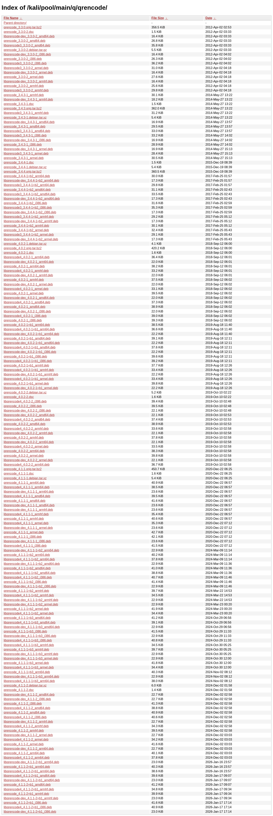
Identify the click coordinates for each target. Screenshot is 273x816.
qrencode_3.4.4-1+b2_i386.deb (25, 203)
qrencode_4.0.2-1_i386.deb (23, 320)
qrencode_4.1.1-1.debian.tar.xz (25, 478)
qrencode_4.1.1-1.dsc (19, 473)
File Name (11, 18)
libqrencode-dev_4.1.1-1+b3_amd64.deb (32, 627)
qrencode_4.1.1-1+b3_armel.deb (26, 663)
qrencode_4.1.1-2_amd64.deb (24, 712)
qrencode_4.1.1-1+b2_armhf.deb (26, 590)
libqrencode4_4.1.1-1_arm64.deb (27, 487)
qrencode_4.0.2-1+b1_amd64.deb (27, 338)
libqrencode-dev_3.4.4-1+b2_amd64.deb (32, 198)
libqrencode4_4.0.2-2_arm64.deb (27, 464)
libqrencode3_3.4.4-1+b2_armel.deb (29, 234)
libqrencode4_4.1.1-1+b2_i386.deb (28, 577)
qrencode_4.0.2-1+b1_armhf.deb (26, 365)
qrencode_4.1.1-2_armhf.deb (24, 730)
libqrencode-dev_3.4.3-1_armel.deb (28, 149)
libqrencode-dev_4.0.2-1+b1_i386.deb (30, 351)
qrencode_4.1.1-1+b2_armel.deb (26, 608)
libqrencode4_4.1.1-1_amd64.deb (27, 496)
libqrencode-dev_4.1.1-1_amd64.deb (29, 505)
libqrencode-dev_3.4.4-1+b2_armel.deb (31, 239)
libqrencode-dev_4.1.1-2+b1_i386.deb (30, 811)
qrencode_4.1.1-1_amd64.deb (24, 500)
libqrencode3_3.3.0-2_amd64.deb (27, 45)
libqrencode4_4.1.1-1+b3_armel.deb (29, 667)
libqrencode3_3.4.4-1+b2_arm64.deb (29, 185)
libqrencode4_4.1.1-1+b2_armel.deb (29, 613)
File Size (157, 18)
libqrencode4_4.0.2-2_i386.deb (25, 401)
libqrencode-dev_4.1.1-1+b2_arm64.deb (31, 550)
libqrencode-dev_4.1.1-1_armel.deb (28, 527)
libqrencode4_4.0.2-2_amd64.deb (27, 419)
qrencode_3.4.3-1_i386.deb (23, 144)
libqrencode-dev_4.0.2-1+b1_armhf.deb (31, 374)
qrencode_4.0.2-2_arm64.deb (24, 451)
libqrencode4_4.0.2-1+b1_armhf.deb (29, 370)
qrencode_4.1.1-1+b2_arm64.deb (27, 554)
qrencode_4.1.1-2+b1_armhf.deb (26, 793)
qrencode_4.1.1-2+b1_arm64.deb (27, 766)
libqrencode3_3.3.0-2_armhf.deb (26, 90)
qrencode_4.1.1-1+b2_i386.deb (25, 581)
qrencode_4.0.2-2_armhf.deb (24, 437)
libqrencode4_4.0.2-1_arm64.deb (27, 257)
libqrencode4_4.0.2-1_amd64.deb (27, 302)
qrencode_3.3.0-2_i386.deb (23, 58)
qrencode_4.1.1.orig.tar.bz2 (23, 469)
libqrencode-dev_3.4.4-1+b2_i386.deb (30, 212)
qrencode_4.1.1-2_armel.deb (24, 744)
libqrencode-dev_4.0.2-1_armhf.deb (28, 275)
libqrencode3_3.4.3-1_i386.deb (25, 135)
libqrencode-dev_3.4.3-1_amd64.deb (29, 122)
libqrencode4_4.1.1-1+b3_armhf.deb (29, 645)
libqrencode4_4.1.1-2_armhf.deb (26, 726)
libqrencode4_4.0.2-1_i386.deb (25, 315)
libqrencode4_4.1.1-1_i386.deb (25, 545)
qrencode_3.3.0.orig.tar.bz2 (23, 27)
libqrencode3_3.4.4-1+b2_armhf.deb (29, 216)
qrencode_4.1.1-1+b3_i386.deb (25, 631)
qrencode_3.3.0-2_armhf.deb (24, 85)
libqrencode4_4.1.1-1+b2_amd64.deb (29, 573)
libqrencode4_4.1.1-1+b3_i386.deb (28, 640)
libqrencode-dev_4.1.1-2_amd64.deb (29, 694)
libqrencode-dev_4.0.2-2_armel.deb (28, 460)
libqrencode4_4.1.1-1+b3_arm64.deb (29, 681)
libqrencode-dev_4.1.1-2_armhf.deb (28, 721)
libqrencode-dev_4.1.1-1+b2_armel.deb (31, 604)
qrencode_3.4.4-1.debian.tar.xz (25, 167)
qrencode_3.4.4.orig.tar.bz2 (23, 171)
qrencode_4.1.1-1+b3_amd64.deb (27, 617)
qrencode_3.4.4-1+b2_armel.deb (26, 230)
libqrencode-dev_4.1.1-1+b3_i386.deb (30, 636)
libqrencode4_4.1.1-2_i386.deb (25, 717)
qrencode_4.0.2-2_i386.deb (23, 406)
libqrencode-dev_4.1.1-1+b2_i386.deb (30, 586)
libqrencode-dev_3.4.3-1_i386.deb (27, 140)
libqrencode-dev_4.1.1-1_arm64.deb (29, 491)
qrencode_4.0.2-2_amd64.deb (24, 424)
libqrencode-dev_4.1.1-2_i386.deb (27, 699)
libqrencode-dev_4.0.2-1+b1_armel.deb (31, 388)
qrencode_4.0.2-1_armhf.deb (24, 279)
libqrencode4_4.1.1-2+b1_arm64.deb (29, 771)
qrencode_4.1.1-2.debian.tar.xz (25, 685)
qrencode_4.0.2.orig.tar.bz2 (23, 248)
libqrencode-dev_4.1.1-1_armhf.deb (28, 509)
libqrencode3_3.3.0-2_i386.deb (25, 63)
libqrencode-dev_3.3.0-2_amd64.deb (29, 36)
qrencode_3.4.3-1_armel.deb (24, 158)
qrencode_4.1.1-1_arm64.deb (24, 482)
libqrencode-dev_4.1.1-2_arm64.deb (29, 748)
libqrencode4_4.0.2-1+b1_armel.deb (29, 378)
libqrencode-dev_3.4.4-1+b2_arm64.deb (31, 180)
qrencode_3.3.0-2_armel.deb (24, 77)
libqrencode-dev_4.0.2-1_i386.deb (27, 311)
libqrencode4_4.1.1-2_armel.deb (26, 739)
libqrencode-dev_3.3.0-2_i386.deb (27, 54)
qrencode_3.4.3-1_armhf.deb (24, 95)
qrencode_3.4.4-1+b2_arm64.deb (27, 176)
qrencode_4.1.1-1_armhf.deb (24, 518)
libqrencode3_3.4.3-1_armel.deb (26, 153)
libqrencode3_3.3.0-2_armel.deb (26, 68)
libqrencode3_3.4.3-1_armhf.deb (26, 113)
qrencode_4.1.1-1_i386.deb (23, 536)
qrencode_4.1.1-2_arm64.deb (24, 753)
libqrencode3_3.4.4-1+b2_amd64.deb (29, 194)
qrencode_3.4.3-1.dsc (19, 104)
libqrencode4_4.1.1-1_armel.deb (26, 523)
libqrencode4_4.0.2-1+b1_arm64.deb (29, 329)
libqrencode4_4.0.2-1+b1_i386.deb (28, 361)
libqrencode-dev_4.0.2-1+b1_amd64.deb (32, 343)
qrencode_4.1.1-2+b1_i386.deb (25, 802)
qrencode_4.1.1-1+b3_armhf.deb (26, 649)
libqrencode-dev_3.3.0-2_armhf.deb (28, 81)
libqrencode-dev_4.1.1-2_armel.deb (28, 735)
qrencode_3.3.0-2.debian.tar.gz (25, 50)
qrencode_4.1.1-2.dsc (19, 690)
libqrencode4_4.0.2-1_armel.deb (26, 288)
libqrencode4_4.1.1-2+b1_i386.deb (28, 807)
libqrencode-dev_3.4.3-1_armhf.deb (28, 99)
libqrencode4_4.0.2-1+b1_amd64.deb (29, 347)
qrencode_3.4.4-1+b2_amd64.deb (27, 189)
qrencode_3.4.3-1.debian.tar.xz (25, 117)
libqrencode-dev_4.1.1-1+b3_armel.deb (31, 658)
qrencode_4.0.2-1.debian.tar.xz (25, 243)
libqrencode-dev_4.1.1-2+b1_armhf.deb (31, 798)
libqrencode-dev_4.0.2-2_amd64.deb (29, 415)
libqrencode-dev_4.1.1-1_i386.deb (27, 541)
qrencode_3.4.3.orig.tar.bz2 (23, 108)
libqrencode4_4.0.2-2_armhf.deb (26, 428)
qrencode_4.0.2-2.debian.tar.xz (25, 392)
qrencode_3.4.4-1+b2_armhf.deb (26, 225)
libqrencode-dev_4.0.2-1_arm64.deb (29, 261)
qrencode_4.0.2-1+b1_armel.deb (26, 383)
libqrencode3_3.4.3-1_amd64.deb (27, 131)
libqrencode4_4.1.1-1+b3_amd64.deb (29, 622)
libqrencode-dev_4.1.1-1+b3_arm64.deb (31, 676)
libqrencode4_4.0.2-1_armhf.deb (26, 270)
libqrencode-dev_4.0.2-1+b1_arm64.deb (31, 334)
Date (208, 18)
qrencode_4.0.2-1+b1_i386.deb (25, 356)
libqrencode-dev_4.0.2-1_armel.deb (28, 284)
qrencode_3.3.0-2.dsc (19, 31)
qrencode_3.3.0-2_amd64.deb (24, 40)
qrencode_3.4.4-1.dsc (19, 162)
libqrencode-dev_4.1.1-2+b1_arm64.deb (31, 762)
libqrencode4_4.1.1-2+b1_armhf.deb (29, 789)
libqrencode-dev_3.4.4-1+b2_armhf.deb (31, 221)
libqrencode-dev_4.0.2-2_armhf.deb (28, 433)
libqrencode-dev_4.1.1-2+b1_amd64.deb (32, 780)
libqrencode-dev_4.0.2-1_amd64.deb (29, 297)
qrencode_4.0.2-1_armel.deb (24, 293)
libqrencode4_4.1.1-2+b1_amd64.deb (29, 775)
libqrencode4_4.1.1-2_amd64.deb (27, 708)
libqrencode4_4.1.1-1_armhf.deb (26, 514)
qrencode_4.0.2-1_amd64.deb (24, 306)
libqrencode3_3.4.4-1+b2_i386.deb (28, 207)
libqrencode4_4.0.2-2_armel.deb (26, 446)
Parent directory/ (15, 22)
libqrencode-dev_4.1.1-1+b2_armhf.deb (31, 600)
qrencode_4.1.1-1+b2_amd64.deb (27, 568)
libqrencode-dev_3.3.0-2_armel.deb (28, 72)
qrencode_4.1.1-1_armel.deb (24, 532)
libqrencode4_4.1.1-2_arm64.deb (27, 757)
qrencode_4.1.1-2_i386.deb (23, 703)
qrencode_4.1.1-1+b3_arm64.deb (27, 672)
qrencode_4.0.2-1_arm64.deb (24, 266)
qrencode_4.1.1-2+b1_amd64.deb (27, 784)
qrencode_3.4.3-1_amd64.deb (24, 126)
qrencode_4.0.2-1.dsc (19, 252)
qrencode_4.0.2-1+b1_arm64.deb (27, 324)
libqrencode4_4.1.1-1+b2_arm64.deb (29, 559)
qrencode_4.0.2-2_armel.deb (24, 455)
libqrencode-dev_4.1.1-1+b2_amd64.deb (32, 563)
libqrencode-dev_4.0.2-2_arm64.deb (29, 442)
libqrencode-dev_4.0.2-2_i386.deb (27, 410)
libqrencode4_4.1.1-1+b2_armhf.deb (29, 595)
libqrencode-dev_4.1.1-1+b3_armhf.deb (31, 654)
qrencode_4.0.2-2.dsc (19, 397)
